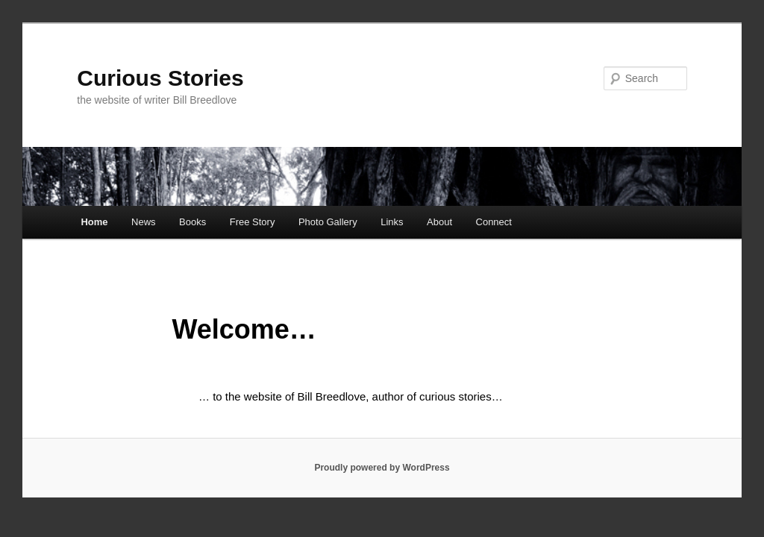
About (439, 221)
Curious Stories (160, 78)
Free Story (252, 221)
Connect (494, 221)
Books (192, 221)
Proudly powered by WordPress (381, 467)
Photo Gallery (327, 221)
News (143, 221)
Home (94, 221)
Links (392, 221)
